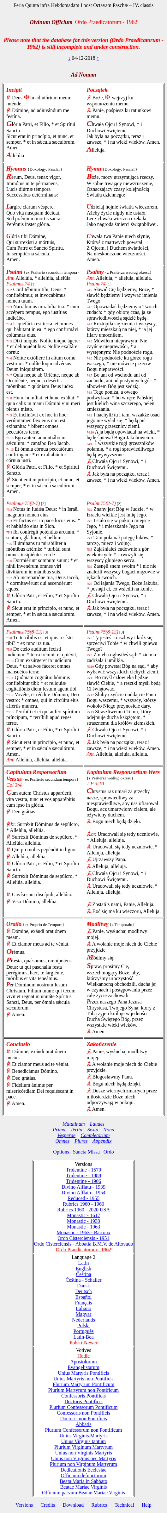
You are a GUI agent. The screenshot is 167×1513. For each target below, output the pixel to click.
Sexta (92, 1129)
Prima (59, 1129)
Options (61, 1151)
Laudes (97, 1124)
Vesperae (66, 1135)
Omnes (62, 1141)
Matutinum (74, 1124)
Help (147, 1505)
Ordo (109, 1151)
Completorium (95, 1135)
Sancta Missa (86, 1151)
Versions (24, 1505)
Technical (124, 1505)
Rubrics (99, 1505)
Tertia (76, 1129)
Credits (47, 1505)
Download (73, 1505)
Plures (81, 1141)
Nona (108, 1129)
